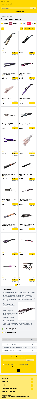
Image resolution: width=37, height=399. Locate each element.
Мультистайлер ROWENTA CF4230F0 (26, 275)
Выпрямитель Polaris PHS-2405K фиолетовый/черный (8, 74)
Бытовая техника (11, 15)
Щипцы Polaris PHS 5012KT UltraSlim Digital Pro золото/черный (26, 225)
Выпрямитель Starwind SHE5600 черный (25, 175)
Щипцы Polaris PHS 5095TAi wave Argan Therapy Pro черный (10, 124)
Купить (13, 52)
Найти (33, 8)
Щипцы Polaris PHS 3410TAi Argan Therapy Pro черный (9, 200)
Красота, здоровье (20, 15)
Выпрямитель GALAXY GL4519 (8, 48)
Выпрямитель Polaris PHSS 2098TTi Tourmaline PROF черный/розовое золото (9, 225)
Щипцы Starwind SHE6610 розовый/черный (26, 250)
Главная (3, 15)
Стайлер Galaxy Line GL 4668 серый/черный (26, 49)
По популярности (22, 29)
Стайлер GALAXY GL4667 (24, 149)
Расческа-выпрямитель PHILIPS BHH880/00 (8, 250)
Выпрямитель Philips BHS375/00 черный (25, 74)
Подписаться (30, 360)
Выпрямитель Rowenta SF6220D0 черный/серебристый (26, 124)
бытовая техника (10, 308)
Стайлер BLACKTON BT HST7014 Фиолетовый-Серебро (25, 200)
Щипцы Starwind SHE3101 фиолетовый (9, 275)
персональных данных (23, 364)
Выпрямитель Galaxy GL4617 (25, 98)
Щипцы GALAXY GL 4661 (7, 98)
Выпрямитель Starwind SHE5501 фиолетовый (8, 150)
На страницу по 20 (30, 29)
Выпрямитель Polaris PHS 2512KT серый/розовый (8, 175)
